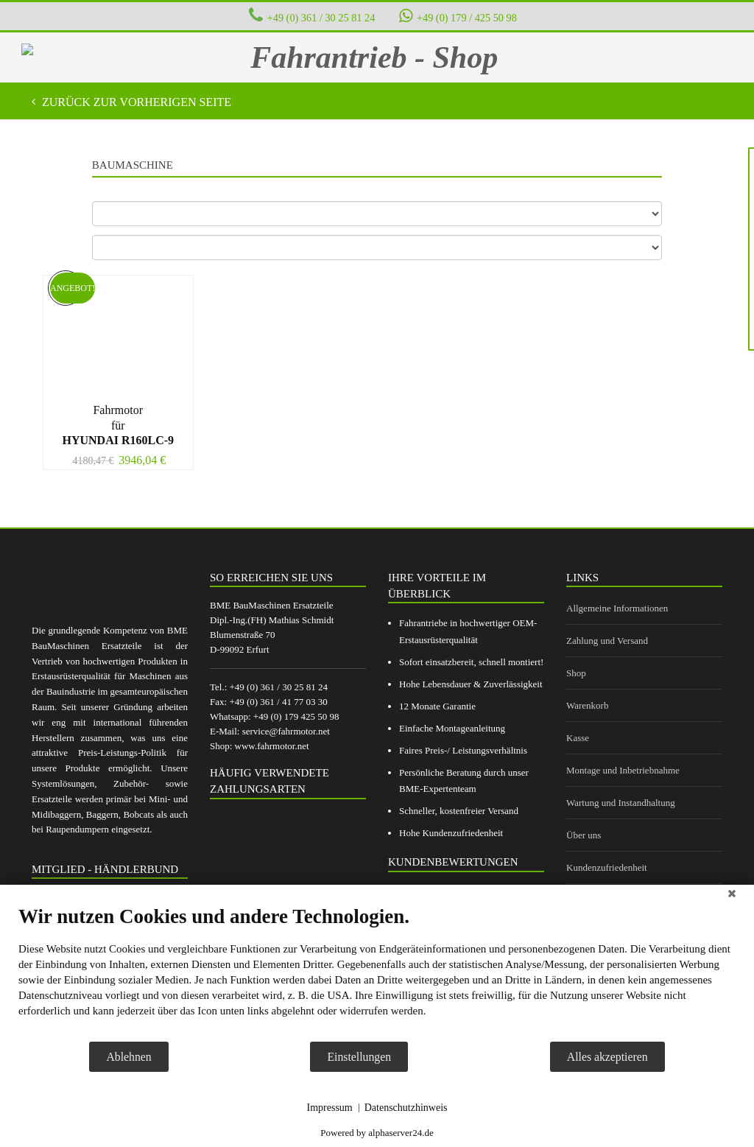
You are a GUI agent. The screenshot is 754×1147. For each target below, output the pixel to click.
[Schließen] (732, 896)
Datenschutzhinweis (406, 1107)
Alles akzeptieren (607, 1056)
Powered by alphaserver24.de (376, 1132)
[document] (377, 972)
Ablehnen (128, 1056)
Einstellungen (359, 1056)
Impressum (330, 1107)
